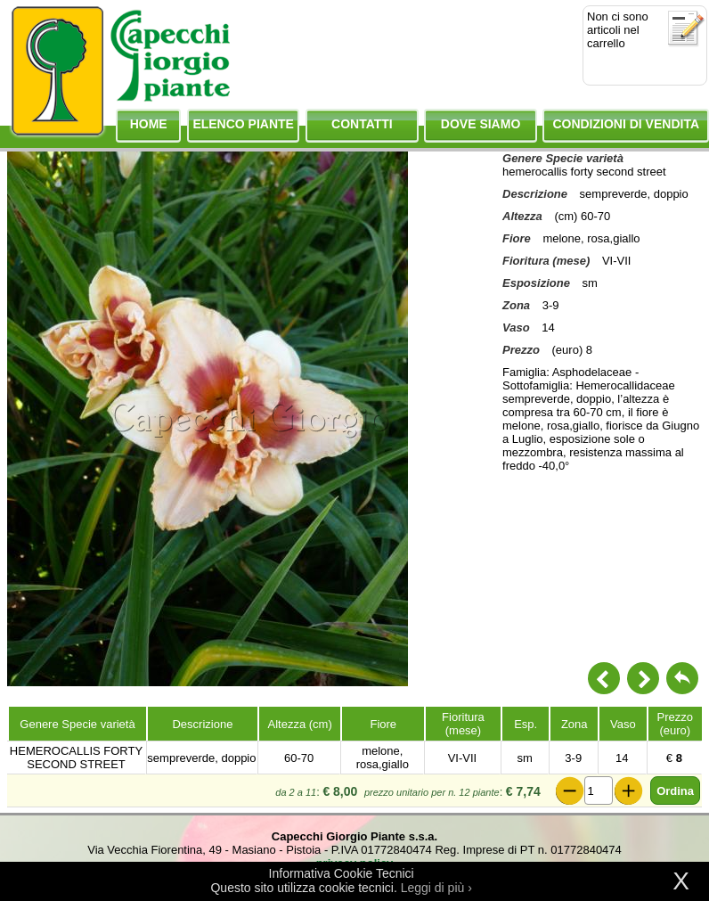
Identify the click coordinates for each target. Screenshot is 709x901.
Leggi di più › (436, 888)
